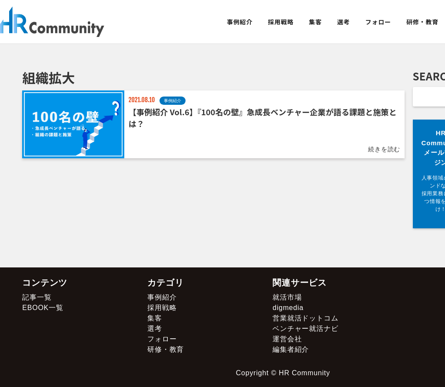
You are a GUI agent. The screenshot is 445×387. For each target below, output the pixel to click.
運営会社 (287, 339)
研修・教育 (422, 21)
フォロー (378, 21)
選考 (343, 21)
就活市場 (287, 297)
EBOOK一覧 (42, 307)
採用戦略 (280, 21)
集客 (315, 21)
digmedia (287, 307)
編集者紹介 (290, 349)
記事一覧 (36, 297)
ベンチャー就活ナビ (305, 328)
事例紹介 (239, 21)
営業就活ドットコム (305, 318)
